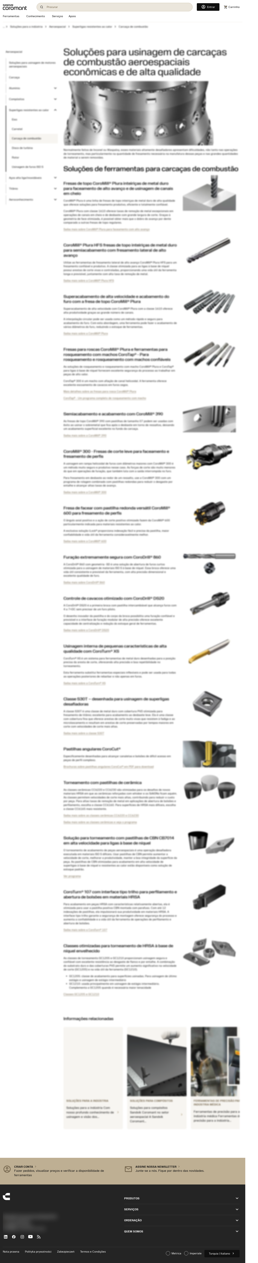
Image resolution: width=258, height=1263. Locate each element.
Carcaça (14, 77)
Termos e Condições (93, 1251)
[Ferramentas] (11, 16)
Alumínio (14, 88)
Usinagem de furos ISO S (27, 167)
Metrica (173, 1253)
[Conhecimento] (36, 16)
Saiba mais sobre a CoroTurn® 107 (85, 930)
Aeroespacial (57, 26)
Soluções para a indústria (26, 26)
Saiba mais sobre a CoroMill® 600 (84, 541)
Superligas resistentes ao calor (92, 26)
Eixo (14, 119)
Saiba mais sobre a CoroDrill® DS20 (86, 630)
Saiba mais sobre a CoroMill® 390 (84, 435)
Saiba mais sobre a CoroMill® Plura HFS (88, 280)
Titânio (13, 188)
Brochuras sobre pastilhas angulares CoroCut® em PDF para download (108, 766)
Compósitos (16, 99)
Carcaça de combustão (26, 138)
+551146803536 (16, 1221)
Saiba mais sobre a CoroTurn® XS (84, 683)
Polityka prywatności (38, 1251)
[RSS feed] (40, 1238)
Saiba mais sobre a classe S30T (83, 733)
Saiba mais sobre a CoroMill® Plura (85, 333)
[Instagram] (23, 1238)
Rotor (15, 157)
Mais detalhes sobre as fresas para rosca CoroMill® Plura (99, 391)
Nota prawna (11, 1251)
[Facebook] (15, 1238)
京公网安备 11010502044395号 (24, 1229)
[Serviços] (57, 16)
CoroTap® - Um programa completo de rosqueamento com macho (104, 398)
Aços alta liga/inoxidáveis (25, 178)
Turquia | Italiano (222, 1253)
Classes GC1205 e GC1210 (81, 994)
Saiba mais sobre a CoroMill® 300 (84, 492)
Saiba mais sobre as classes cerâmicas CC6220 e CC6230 (101, 815)
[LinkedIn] (7, 1238)
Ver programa (72, 876)
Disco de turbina (22, 148)
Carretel (17, 129)
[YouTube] (32, 1238)
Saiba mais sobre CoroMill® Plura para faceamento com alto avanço (106, 229)
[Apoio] (72, 16)
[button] (60, 1171)
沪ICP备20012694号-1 (18, 1225)
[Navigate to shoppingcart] (231, 7)
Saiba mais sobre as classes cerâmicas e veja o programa (100, 822)
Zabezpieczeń (65, 1251)
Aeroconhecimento (21, 199)
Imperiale (193, 1253)
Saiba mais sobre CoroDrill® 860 (84, 582)
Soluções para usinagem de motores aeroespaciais (32, 64)
